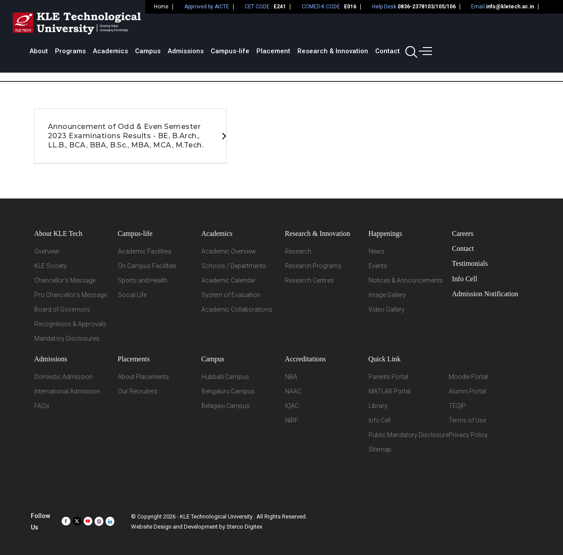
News (376, 251)
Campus (265, 29)
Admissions (303, 29)
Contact (505, 29)
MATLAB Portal (389, 391)
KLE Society (50, 265)
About (156, 29)
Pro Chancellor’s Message (70, 294)
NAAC (293, 391)
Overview (46, 251)
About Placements (143, 376)
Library (378, 405)
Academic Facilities (145, 251)
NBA (291, 376)
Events (378, 265)
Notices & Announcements (406, 280)
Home (161, 7)
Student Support (468, 61)
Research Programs (313, 265)
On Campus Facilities (147, 265)
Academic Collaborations (236, 309)
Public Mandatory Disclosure (409, 434)
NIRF (291, 420)
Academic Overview (228, 251)
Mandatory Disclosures (66, 338)
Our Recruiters (137, 391)
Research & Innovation (450, 29)
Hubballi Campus (225, 376)
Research (298, 251)
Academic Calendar (228, 280)
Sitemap (380, 449)
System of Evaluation (230, 294)
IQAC (292, 405)
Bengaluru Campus (228, 391)
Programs (188, 29)
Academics (228, 29)
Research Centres (309, 280)
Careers (463, 233)
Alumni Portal (467, 391)
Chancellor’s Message (64, 280)
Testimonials (470, 263)
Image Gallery (387, 294)
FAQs (41, 405)
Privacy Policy (468, 434)
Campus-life (348, 29)
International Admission (67, 391)
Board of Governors (62, 309)
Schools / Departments (233, 265)
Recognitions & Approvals (70, 323)
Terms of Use (467, 420)
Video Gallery (387, 309)
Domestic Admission (63, 376)
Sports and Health (143, 280)
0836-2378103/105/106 (427, 7)
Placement (391, 29)
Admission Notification (485, 294)
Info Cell (464, 279)
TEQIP (457, 405)
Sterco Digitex (244, 526)
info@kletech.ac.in (510, 7)
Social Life (132, 294)
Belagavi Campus (225, 405)
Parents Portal (388, 376)
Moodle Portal (468, 376)
